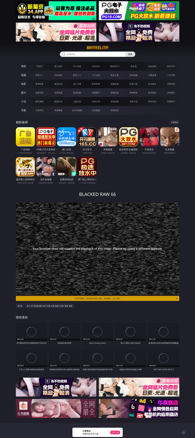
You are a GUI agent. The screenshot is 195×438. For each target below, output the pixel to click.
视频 (23, 75)
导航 (23, 110)
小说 (23, 101)
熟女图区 (152, 92)
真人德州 (58, 66)
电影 (23, 84)
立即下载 (115, 432)
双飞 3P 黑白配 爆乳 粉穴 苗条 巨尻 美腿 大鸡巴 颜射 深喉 (49, 306)
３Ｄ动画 (96, 75)
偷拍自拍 (58, 83)
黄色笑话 (152, 101)
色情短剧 (115, 110)
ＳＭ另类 (171, 75)
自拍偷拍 (58, 75)
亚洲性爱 (39, 83)
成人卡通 (77, 83)
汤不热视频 (77, 110)
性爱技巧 (171, 101)
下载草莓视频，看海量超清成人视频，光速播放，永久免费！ (126, 298)
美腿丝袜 (115, 92)
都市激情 (39, 101)
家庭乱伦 (58, 101)
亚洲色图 (58, 92)
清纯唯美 (133, 92)
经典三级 (133, 83)
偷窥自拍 (39, 92)
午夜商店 (39, 110)
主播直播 (152, 75)
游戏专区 (96, 66)
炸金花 (134, 66)
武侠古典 (96, 101)
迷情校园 (115, 101)
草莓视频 (58, 110)
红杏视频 (96, 110)
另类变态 (171, 83)
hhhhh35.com (97, 47)
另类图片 (171, 92)
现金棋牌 (152, 66)
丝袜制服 (133, 75)
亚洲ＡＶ (39, 75)
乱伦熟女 (152, 83)
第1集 (20, 306)
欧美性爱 (96, 83)
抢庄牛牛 (171, 66)
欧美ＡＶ (77, 75)
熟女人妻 (115, 75)
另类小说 (133, 101)
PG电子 (39, 66)
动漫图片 (96, 92)
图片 (23, 92)
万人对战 (77, 66)
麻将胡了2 (114, 66)
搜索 (130, 54)
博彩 (23, 66)
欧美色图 (77, 92)
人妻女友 (77, 101)
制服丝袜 (115, 83)
